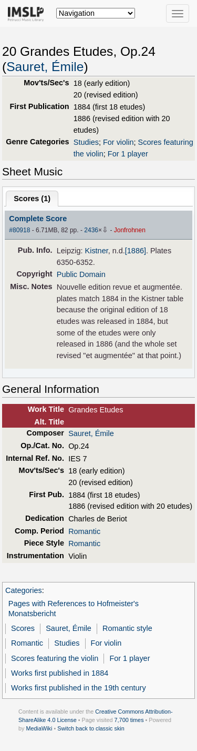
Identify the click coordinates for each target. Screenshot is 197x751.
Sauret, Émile (45, 67)
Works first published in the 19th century (78, 688)
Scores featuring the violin (54, 658)
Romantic (84, 531)
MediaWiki (39, 728)
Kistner (96, 250)
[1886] (135, 250)
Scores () (32, 198)
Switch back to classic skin (91, 728)
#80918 (19, 230)
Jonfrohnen (130, 230)
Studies (86, 142)
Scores (23, 628)
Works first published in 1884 (59, 673)
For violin (118, 142)
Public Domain (81, 274)
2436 (91, 230)
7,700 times (129, 720)
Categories (23, 590)
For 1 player (128, 154)
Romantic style (127, 628)
